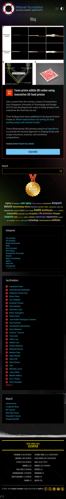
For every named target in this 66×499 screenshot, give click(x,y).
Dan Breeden (14, 300)
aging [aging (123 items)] (8, 203)
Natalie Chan (14, 352)
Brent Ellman (14, 362)
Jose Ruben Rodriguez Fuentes (22, 319)
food (26, 143)
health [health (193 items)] (37, 210)
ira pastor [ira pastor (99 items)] (33, 213)
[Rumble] (62, 489)
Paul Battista (14, 306)
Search (61, 171)
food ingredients (50, 128)
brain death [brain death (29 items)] (41, 207)
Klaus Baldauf (15, 329)
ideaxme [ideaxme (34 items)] (60, 211)
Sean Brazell (14, 356)
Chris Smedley (15, 382)
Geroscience (11, 403)
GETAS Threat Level (33, 445)
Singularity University (15, 253)
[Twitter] (50, 489)
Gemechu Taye (15, 309)
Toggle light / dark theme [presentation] (62, 8)
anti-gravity (10, 266)
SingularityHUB (12, 419)
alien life (9, 263)
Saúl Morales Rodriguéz (19, 290)
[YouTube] (58, 489)
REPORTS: (38, 469)
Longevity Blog (12, 407)
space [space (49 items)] (18, 220)
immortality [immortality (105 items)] (12, 213)
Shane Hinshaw (16, 346)
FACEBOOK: (17, 454)
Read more (33, 152)
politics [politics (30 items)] (26, 217)
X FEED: (18, 462)
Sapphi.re (40, 488)
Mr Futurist (10, 410)
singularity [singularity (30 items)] (12, 220)
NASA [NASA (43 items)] (15, 217)
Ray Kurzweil (11, 248)
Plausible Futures (13, 416)
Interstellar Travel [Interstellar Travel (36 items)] (23, 214)
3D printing (10, 238)
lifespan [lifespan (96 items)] (56, 213)
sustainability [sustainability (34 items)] (24, 221)
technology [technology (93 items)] (33, 220)
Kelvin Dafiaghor (16, 313)
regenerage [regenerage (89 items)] (40, 217)
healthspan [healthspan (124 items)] (47, 210)
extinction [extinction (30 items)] (16, 211)
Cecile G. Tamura (16, 332)
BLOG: (36, 462)
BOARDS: (37, 465)
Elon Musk (10, 251)
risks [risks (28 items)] (8, 220)
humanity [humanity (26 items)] (55, 211)
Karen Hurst (14, 316)
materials (31, 143)
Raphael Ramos (16, 349)
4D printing (10, 241)
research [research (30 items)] (60, 217)
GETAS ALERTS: (39, 458)
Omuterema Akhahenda (19, 326)
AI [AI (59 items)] (12, 203)
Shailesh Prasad (18, 143)
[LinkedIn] (54, 489)
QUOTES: (37, 480)
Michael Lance (15, 369)
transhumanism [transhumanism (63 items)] (45, 220)
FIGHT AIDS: (20, 469)
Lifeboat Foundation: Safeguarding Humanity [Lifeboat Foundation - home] (27, 8)
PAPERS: (37, 477)
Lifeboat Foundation (17, 488)
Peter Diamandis (13, 243)
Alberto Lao (14, 342)
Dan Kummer (15, 323)
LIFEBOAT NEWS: (40, 454)
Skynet (9, 256)
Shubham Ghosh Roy (18, 293)
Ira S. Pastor (14, 379)
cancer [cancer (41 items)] (46, 207)
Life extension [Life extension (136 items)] (45, 213)
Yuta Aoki (13, 336)
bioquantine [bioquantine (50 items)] (47, 203)
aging (8, 261)
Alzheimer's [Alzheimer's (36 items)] (16, 204)
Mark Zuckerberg (13, 258)
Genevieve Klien (16, 286)
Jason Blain (14, 372)
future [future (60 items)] (22, 210)
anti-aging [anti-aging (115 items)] (26, 203)
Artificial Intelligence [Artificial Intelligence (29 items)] (37, 204)
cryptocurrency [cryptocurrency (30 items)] (52, 207)
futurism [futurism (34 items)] (27, 211)
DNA (8, 246)
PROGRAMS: (38, 473)
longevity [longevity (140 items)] (8, 216)
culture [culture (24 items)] (58, 207)
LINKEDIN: (18, 458)
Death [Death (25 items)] (62, 207)
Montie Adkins (15, 375)
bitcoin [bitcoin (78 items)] (27, 207)
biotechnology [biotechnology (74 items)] (18, 207)
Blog (33, 19)
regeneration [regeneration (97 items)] (52, 217)
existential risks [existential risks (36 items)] (8, 211)
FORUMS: (27, 480)
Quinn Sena (14, 296)
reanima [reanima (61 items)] (32, 217)
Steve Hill (13, 359)
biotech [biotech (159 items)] (8, 206)
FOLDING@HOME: (18, 473)
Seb (11, 365)
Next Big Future (12, 413)
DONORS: (25, 465)
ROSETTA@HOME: (17, 477)
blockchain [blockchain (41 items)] (34, 207)
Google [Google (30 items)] (31, 211)
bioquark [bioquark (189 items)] (57, 203)
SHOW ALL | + (9, 385)
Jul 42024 (9, 93)
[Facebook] (45, 489)
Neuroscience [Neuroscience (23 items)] (21, 217)
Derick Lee (13, 339)
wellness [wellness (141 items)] (55, 220)
